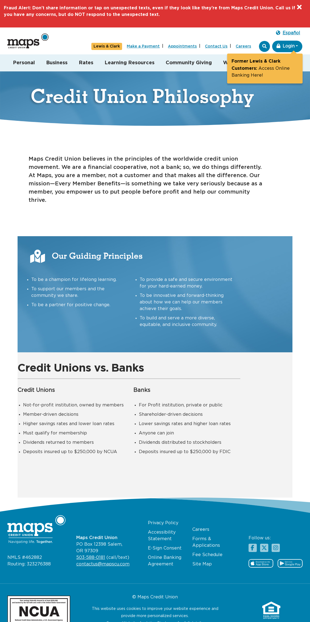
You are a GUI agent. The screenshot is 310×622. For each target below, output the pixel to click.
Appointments (182, 46)
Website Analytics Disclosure (149, 608)
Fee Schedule (207, 540)
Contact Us (216, 46)
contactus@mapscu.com (102, 549)
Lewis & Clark (107, 46)
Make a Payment (143, 46)
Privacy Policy (163, 508)
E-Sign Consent (165, 533)
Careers (243, 46)
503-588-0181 (90, 543)
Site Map (202, 549)
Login (286, 46)
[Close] (299, 8)
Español (288, 32)
